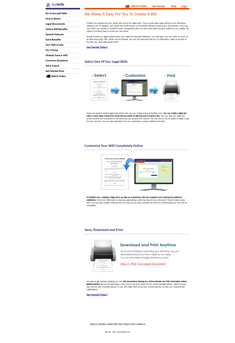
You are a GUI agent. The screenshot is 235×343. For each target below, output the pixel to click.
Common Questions (57, 60)
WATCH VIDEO (139, 6)
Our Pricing (52, 50)
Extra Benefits (53, 39)
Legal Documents (55, 24)
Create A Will (112, 324)
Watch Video (58, 76)
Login (184, 6)
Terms (120, 324)
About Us (93, 324)
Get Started (158, 6)
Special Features (55, 34)
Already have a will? (57, 55)
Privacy (127, 324)
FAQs (173, 6)
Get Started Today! (97, 47)
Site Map (102, 324)
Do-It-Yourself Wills (56, 13)
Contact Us (140, 324)
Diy (58, 4)
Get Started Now (55, 71)
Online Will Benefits (56, 29)
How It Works (53, 18)
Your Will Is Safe (54, 45)
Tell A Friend (52, 65)
